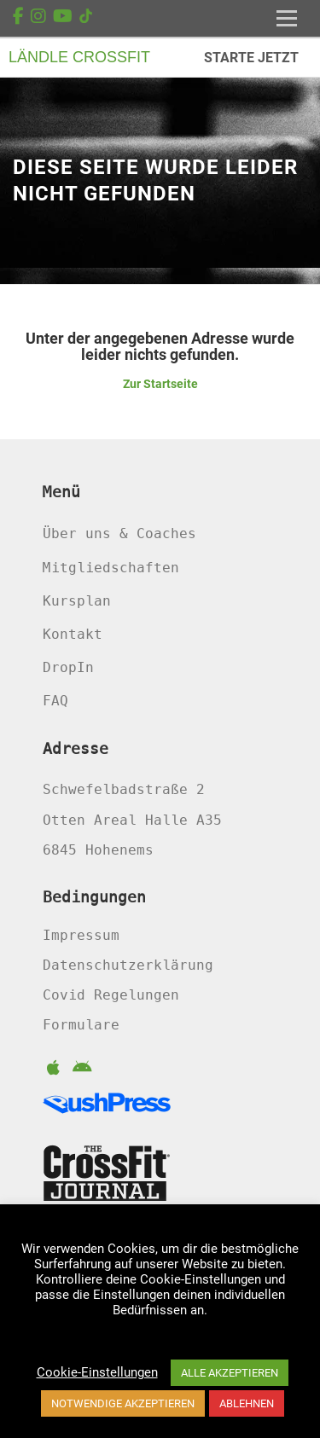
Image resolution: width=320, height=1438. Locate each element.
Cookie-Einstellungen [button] (97, 1372)
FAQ (55, 701)
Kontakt (72, 634)
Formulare (81, 1025)
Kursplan (77, 601)
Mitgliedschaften (111, 568)
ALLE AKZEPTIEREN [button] (229, 1372)
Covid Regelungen (111, 995)
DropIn (68, 667)
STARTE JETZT (251, 57)
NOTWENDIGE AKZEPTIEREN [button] (123, 1403)
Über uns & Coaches (119, 533)
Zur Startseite (160, 384)
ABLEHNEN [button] (246, 1403)
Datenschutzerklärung (128, 965)
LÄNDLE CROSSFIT (79, 57)
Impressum (81, 935)
